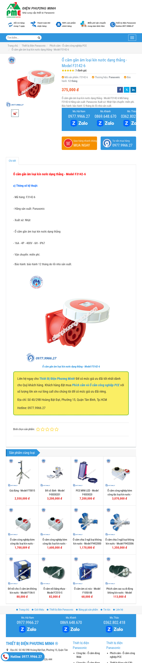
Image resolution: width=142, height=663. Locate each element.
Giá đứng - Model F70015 (22, 490)
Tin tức (105, 609)
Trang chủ (22, 609)
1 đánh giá (81, 70)
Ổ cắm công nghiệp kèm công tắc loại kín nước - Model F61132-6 (54, 543)
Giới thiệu (38, 609)
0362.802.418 (114, 622)
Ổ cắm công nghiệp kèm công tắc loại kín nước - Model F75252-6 (119, 494)
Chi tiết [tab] (12, 160)
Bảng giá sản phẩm (87, 609)
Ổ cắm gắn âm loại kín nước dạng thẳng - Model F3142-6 (71, 366)
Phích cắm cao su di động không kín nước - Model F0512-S (119, 592)
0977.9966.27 (79, 116)
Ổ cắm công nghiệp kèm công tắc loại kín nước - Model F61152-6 (22, 543)
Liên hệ (118, 609)
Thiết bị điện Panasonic (60, 609)
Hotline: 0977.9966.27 (22, 656)
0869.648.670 (105, 116)
